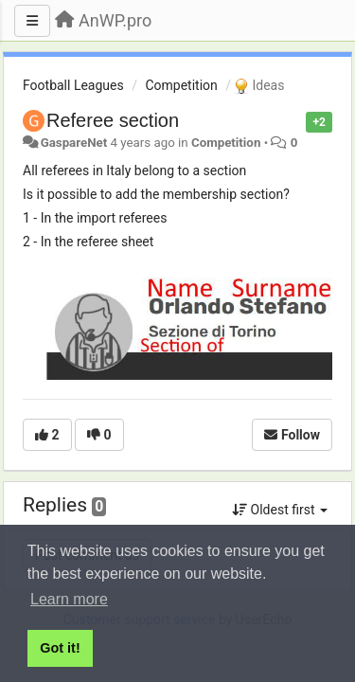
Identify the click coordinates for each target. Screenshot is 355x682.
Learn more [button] (69, 599)
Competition (181, 85)
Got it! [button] (60, 647)
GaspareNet (74, 142)
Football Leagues (73, 85)
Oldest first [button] (280, 509)
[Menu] (32, 21)
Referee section (112, 120)
